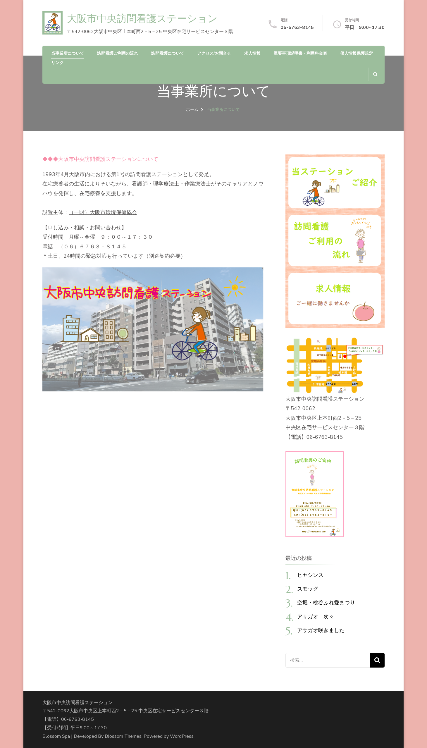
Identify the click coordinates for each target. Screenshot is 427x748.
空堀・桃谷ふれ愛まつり (326, 602)
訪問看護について (167, 53)
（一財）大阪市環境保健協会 (103, 212)
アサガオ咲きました (321, 630)
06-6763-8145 (297, 27)
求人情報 (252, 53)
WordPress (182, 736)
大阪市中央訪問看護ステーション (142, 18)
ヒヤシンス (310, 575)
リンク (57, 63)
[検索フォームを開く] (375, 74)
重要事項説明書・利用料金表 (300, 53)
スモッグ (307, 588)
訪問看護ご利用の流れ (117, 53)
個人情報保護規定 (356, 53)
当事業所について (67, 53)
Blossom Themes (123, 736)
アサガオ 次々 (315, 616)
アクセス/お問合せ (214, 53)
